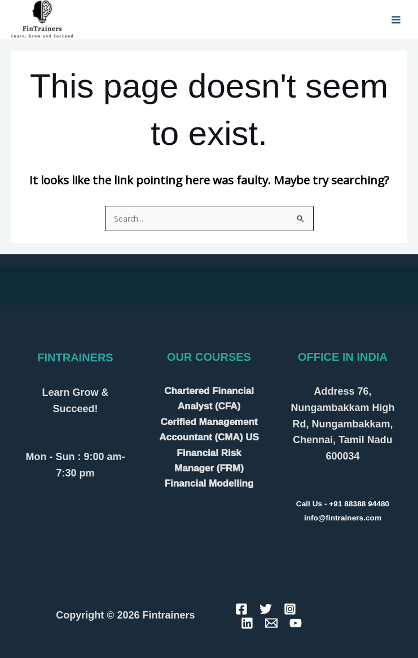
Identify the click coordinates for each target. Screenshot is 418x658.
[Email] (271, 623)
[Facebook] (241, 609)
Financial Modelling (209, 483)
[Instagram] (290, 609)
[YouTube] (295, 623)
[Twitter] (265, 609)
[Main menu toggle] (396, 19)
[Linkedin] (247, 623)
